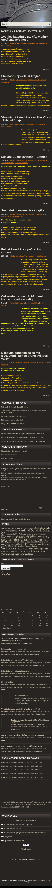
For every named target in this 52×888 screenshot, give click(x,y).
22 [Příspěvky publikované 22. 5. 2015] (32, 623)
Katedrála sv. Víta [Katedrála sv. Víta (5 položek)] (28, 534)
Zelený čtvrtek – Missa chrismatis (15, 671)
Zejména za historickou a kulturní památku (18, 824)
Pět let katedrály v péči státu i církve (21, 251)
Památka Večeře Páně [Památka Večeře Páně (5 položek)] (25, 538)
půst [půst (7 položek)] (37, 542)
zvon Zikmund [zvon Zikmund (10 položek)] (32, 551)
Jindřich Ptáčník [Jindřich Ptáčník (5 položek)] (12, 531)
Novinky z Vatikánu (14, 430)
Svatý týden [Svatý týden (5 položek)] (41, 544)
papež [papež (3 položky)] (36, 538)
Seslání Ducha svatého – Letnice (24, 156)
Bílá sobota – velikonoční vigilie (12, 420)
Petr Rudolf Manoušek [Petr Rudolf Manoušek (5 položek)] (28, 540)
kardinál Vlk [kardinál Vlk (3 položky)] (9, 534)
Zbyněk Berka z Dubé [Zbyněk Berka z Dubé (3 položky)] (7, 551)
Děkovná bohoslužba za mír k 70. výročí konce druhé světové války (24, 355)
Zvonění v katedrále (21, 163)
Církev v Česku (15, 43)
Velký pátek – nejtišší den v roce (12, 424)
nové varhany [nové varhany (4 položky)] (11, 538)
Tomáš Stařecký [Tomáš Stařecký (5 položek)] (11, 546)
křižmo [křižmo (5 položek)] (3, 536)
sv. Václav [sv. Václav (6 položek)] (12, 544)
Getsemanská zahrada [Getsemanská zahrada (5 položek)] (34, 528)
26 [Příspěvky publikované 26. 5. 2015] (12, 626)
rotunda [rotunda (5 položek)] (42, 542)
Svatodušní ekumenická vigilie (22, 210)
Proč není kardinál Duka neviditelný (13, 519)
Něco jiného (7, 837)
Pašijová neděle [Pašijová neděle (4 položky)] (6, 540)
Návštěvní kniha (7, 459)
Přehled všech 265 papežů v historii (14, 451)
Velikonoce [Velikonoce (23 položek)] (8, 548)
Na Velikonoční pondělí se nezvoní (13, 416)
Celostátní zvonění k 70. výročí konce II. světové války (22, 298)
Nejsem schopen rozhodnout (13, 841)
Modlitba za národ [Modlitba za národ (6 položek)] (36, 536)
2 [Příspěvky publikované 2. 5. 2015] (39, 615)
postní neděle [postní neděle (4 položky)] (12, 542)
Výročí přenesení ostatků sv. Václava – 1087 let (20, 709)
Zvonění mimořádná (7, 163)
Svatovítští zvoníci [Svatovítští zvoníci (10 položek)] (26, 544)
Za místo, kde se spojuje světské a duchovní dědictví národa (24, 833)
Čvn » (9, 628)
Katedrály (8, 45)
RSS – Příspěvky (22, 508)
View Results (26, 849)
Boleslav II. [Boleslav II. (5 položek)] (12, 528)
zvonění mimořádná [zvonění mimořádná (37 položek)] (17, 554)
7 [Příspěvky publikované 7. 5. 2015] (25, 618)
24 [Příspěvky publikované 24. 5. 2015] (47, 623)
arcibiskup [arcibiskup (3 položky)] (4, 528)
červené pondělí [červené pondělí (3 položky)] (38, 555)
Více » (29, 519)
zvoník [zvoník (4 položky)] (43, 551)
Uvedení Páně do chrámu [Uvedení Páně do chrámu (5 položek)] (27, 546)
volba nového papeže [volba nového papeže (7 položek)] (38, 549)
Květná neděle (7, 682)
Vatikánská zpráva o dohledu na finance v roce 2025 (19, 441)
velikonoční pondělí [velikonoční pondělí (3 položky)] (22, 549)
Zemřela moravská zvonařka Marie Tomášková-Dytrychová (30, 721)
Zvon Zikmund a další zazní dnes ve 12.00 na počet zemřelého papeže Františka (23, 411)
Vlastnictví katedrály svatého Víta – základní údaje (26, 119)
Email (3, 564)
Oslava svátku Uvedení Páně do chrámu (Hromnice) (22, 735)
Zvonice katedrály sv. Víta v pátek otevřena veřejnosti (24, 38)
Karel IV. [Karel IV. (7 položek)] (17, 534)
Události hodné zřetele (17, 303)
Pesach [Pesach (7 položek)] (16, 540)
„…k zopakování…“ (12, 515)
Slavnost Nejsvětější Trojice (20, 76)
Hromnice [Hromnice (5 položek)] (47, 528)
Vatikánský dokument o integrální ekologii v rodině (19, 437)
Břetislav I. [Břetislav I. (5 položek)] (21, 528)
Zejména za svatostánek (12, 829)
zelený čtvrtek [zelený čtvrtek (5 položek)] (19, 551)
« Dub (3, 628)
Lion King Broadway (32, 880)
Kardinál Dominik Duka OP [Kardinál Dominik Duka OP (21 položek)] (25, 532)
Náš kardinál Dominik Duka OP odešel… (15, 407)
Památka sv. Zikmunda (9, 455)
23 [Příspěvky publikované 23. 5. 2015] (40, 623)
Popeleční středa (22, 696)
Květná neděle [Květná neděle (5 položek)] (41, 534)
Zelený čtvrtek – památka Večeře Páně (17, 660)
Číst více (46, 69)
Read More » (27, 643)
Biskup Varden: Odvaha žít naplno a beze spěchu (18, 434)
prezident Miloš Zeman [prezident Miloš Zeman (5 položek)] (26, 542)
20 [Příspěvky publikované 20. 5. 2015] (19, 623)
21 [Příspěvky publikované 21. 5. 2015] (25, 623)
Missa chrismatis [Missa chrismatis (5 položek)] (22, 536)
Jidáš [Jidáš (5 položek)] (3, 531)
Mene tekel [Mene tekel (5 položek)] (11, 536)
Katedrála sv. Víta (32, 43)
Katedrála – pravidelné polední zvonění (15, 762)
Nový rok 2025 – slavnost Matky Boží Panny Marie (21, 746)
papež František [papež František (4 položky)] (43, 538)
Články (23, 43)
